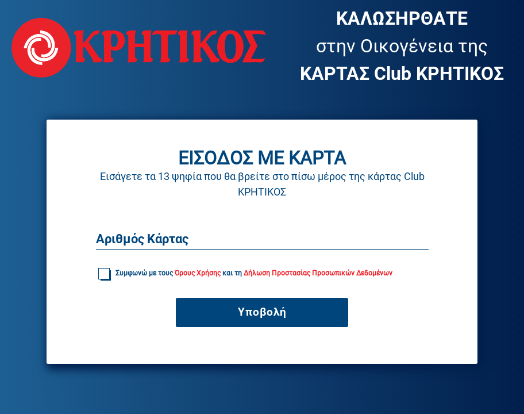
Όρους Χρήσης (198, 273)
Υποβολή (262, 312)
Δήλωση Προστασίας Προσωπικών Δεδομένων (318, 273)
